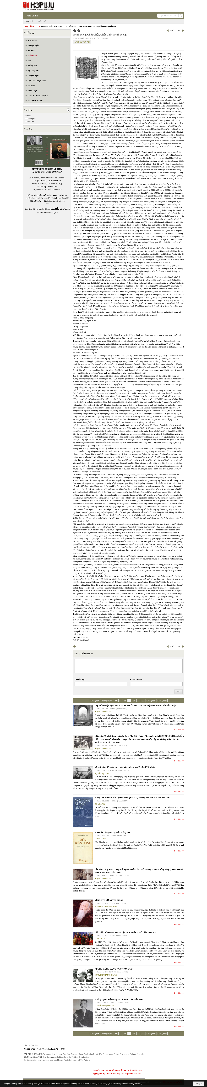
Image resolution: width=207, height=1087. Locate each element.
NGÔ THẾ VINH (101, 939)
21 (120, 701)
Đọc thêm (177, 730)
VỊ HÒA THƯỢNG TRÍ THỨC (109, 900)
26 (143, 701)
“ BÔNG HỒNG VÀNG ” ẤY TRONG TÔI (114, 969)
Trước (172, 30)
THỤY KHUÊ (100, 839)
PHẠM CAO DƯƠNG (103, 712)
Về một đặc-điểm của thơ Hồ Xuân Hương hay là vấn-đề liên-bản (125, 767)
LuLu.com (63, 195)
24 (134, 701)
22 (125, 701)
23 (129, 701)
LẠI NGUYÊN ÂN (82, 42)
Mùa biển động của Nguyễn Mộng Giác (113, 832)
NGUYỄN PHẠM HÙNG (105, 1006)
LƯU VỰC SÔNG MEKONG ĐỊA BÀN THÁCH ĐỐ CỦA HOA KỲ (125, 932)
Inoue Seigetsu (30, 118)
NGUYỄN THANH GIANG (106, 906)
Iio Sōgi (27, 116)
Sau (179, 30)
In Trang (74, 646)
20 (116, 701)
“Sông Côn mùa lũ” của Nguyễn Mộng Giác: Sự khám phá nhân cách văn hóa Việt (132, 797)
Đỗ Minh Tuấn (100, 804)
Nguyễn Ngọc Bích (102, 773)
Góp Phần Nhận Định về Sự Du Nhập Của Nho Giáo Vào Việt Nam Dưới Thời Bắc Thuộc (135, 705)
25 (138, 701)
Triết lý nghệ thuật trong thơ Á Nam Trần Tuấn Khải (119, 999)
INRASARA (29, 121)
